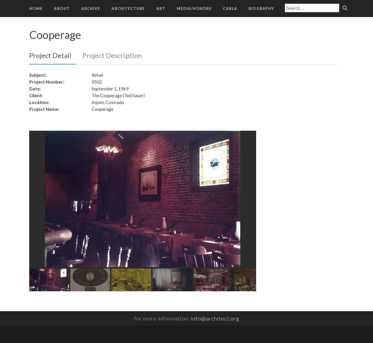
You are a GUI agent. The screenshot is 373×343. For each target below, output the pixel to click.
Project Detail (50, 55)
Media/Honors (194, 8)
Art (160, 8)
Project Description (112, 55)
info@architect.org (215, 318)
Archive (90, 8)
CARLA (230, 8)
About (62, 8)
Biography (261, 8)
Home (36, 8)
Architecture (128, 8)
